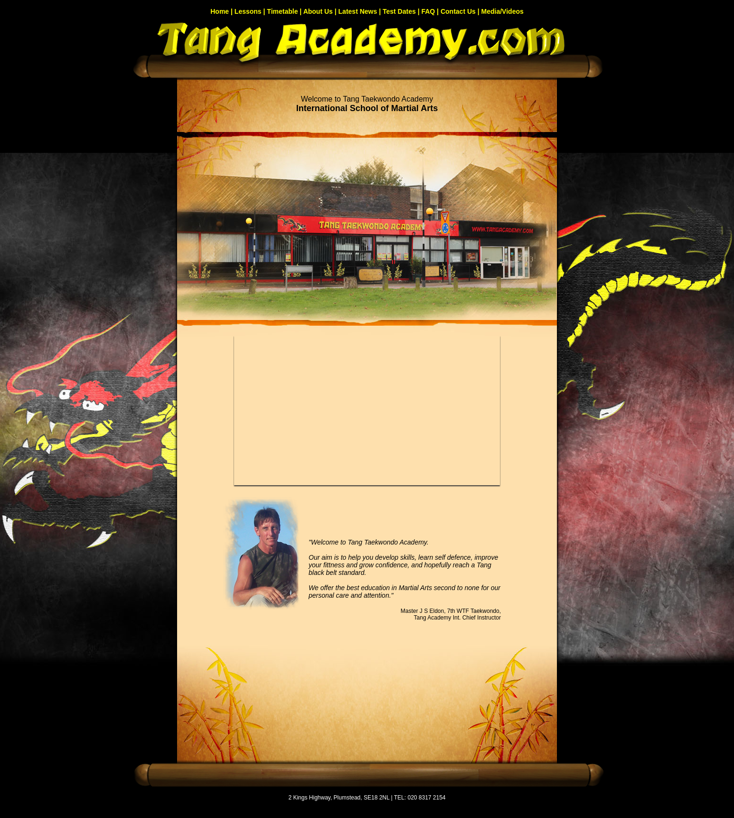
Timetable (282, 11)
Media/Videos (502, 11)
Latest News (358, 11)
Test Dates (399, 11)
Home (219, 11)
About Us (318, 11)
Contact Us (458, 11)
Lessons (248, 11)
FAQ (428, 11)
